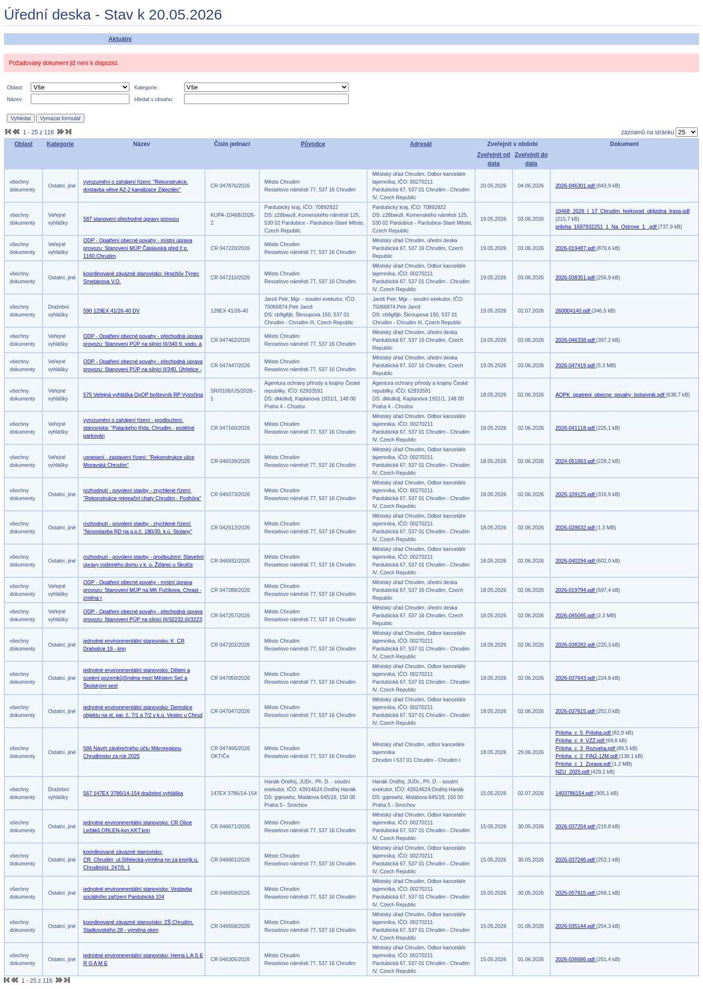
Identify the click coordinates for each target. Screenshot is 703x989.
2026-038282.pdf (576, 645)
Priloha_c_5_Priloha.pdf (584, 733)
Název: (15, 99)
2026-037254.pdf (576, 826)
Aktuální (119, 39)
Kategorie (60, 144)
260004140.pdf (574, 311)
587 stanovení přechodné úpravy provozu (131, 219)
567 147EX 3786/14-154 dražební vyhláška (133, 793)
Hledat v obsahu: (153, 99)
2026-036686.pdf (576, 959)
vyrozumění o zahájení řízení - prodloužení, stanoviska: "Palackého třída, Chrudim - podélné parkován (139, 428)
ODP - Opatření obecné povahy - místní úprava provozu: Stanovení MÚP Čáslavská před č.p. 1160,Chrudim (137, 248)
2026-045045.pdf (576, 615)
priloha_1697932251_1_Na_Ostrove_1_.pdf (607, 227)
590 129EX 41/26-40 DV (111, 311)
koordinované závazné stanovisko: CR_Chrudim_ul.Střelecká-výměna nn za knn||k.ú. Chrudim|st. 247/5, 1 (141, 859)
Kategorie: (146, 87)
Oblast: (15, 87)
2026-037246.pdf (576, 860)
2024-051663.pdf (576, 461)
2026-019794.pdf (576, 590)
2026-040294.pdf (576, 561)
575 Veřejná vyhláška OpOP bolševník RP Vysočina (143, 395)
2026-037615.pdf (576, 711)
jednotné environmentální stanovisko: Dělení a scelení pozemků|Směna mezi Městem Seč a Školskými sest (136, 678)
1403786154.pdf (575, 793)
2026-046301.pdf (576, 186)
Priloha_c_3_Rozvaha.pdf (586, 748)
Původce (313, 144)
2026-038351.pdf (576, 277)
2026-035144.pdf (576, 926)
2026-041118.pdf (576, 428)
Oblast (24, 144)
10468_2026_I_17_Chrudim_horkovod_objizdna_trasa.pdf (623, 211)
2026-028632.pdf (576, 527)
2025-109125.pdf (576, 494)
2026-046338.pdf (576, 340)
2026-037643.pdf (576, 678)
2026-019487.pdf (576, 248)
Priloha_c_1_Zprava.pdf (584, 764)
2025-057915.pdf (576, 893)
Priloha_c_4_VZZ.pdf (581, 740)
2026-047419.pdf (576, 365)
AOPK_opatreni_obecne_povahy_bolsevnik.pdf (611, 395)
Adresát (421, 144)
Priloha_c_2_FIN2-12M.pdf (587, 756)
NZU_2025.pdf (573, 772)
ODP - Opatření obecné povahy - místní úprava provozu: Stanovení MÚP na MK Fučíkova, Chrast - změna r (142, 590)
